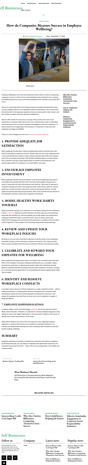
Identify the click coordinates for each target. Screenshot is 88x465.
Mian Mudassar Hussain (34, 36)
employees (33, 309)
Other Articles (44, 21)
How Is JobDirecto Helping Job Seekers (70, 107)
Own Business (28, 413)
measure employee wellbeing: (39, 134)
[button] (43, 15)
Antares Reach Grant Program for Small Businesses (44, 362)
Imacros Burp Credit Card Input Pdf (10, 416)
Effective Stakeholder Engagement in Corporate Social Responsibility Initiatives (70, 117)
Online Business (7, 413)
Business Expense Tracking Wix (13, 361)
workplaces (10, 213)
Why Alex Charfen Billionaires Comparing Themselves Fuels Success (70, 97)
